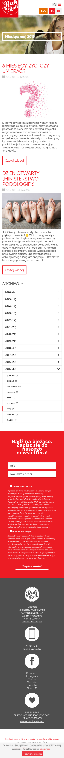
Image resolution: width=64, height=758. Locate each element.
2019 (10, 341)
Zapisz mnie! (32, 566)
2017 (10, 355)
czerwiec (12, 403)
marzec (12, 420)
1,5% (43, 11)
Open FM (32, 688)
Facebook (32, 673)
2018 (10, 348)
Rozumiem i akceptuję (33, 753)
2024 (10, 306)
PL (52, 11)
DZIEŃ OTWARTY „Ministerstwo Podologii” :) (21, 178)
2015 (10, 368)
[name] (32, 465)
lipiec (11, 397)
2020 (10, 334)
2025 (10, 299)
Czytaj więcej (14, 160)
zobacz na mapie (32, 621)
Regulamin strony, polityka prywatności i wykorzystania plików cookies (32, 739)
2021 (10, 327)
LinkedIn (32, 685)
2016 (10, 362)
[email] (32, 474)
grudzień (12, 375)
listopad (12, 381)
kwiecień (12, 414)
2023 (10, 313)
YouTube (32, 682)
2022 (10, 320)
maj (10, 409)
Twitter (32, 679)
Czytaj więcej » (46, 748)
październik (14, 386)
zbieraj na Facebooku (32, 721)
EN (58, 11)
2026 (10, 292)
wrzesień (12, 392)
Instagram (32, 676)
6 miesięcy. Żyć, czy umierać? (25, 68)
